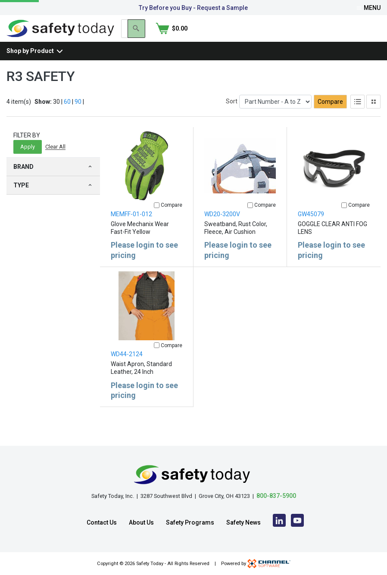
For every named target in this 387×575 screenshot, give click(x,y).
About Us (141, 522)
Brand (53, 180)
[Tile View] (373, 116)
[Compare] (156, 219)
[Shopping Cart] (365, 36)
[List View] (357, 116)
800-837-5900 (276, 495)
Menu (369, 7)
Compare (330, 115)
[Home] (60, 35)
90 (78, 115)
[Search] (327, 35)
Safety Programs (190, 522)
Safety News (243, 522)
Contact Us (102, 522)
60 (67, 115)
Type (53, 199)
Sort (231, 115)
